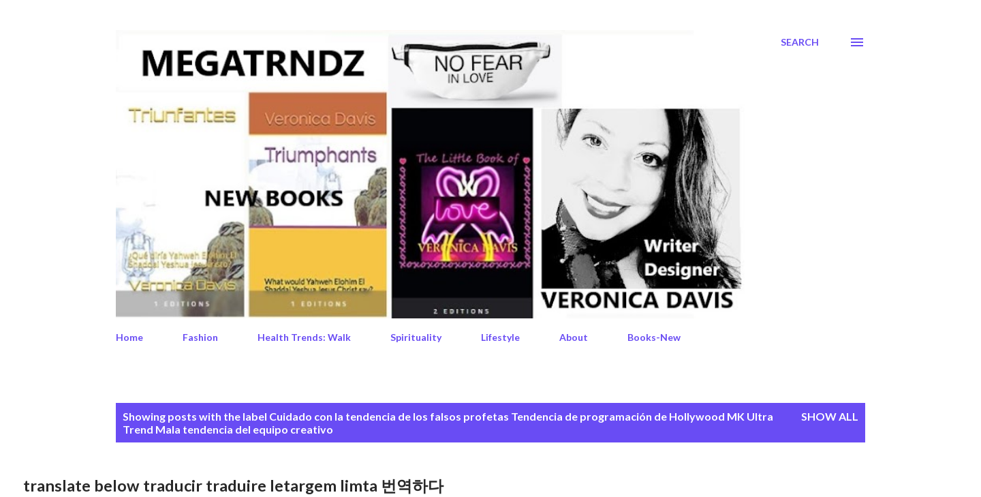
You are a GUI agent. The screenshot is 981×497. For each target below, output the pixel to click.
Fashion (200, 337)
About (573, 337)
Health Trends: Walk (304, 337)
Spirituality (415, 337)
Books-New (654, 337)
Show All (829, 416)
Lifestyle (500, 337)
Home (129, 337)
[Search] (800, 42)
